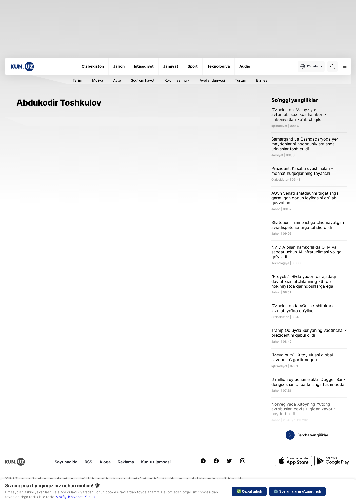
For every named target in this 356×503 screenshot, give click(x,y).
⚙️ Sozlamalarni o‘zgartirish (297, 491)
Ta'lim (77, 80)
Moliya (97, 80)
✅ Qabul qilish (249, 491)
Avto (117, 80)
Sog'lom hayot (142, 80)
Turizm (240, 80)
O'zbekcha (311, 66)
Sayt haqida (66, 461)
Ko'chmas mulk (177, 80)
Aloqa (105, 461)
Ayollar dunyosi (212, 80)
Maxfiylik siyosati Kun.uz (75, 497)
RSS (88, 461)
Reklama (126, 461)
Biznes (261, 80)
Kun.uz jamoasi (156, 461)
